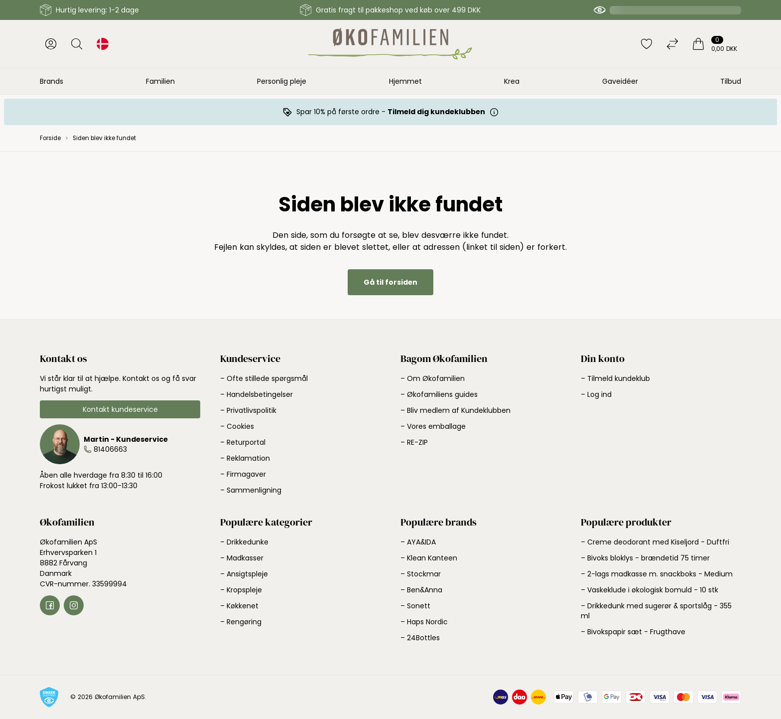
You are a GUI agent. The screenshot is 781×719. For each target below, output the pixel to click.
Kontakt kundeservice (120, 409)
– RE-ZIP (414, 442)
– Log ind (596, 394)
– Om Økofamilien (432, 378)
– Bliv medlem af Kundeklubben (455, 410)
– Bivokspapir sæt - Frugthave (633, 632)
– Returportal (242, 442)
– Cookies (237, 426)
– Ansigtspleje (244, 574)
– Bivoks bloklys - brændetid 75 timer (645, 558)
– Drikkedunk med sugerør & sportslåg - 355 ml (656, 611)
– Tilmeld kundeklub (615, 378)
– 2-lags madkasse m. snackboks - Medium (657, 574)
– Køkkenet (239, 606)
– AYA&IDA (418, 542)
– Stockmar (420, 574)
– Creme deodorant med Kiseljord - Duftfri (655, 542)
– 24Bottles (420, 638)
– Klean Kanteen (428, 558)
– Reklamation (245, 458)
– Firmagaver (243, 474)
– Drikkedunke (244, 542)
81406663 (110, 449)
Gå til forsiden (390, 282)
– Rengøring (240, 622)
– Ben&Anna (421, 590)
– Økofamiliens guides (439, 394)
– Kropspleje (241, 590)
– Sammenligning (250, 490)
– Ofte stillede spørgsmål (264, 378)
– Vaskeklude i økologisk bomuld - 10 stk (649, 590)
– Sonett (415, 606)
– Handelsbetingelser (256, 394)
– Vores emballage (433, 426)
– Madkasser (241, 558)
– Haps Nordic (424, 622)
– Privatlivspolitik (248, 410)
